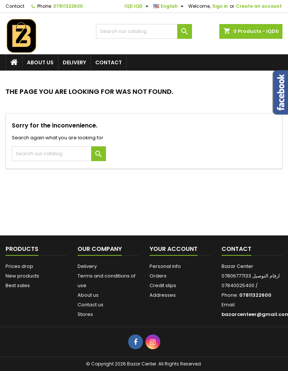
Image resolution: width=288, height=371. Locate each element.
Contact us (90, 304)
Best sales (18, 285)
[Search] (144, 31)
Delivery (74, 62)
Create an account (259, 6)
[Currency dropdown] (137, 6)
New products (22, 275)
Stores (85, 314)
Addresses (163, 295)
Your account (174, 249)
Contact (15, 6)
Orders (158, 275)
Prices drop (19, 266)
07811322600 (68, 6)
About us (40, 62)
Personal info (165, 266)
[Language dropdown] (169, 6)
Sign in (220, 6)
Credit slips (163, 285)
